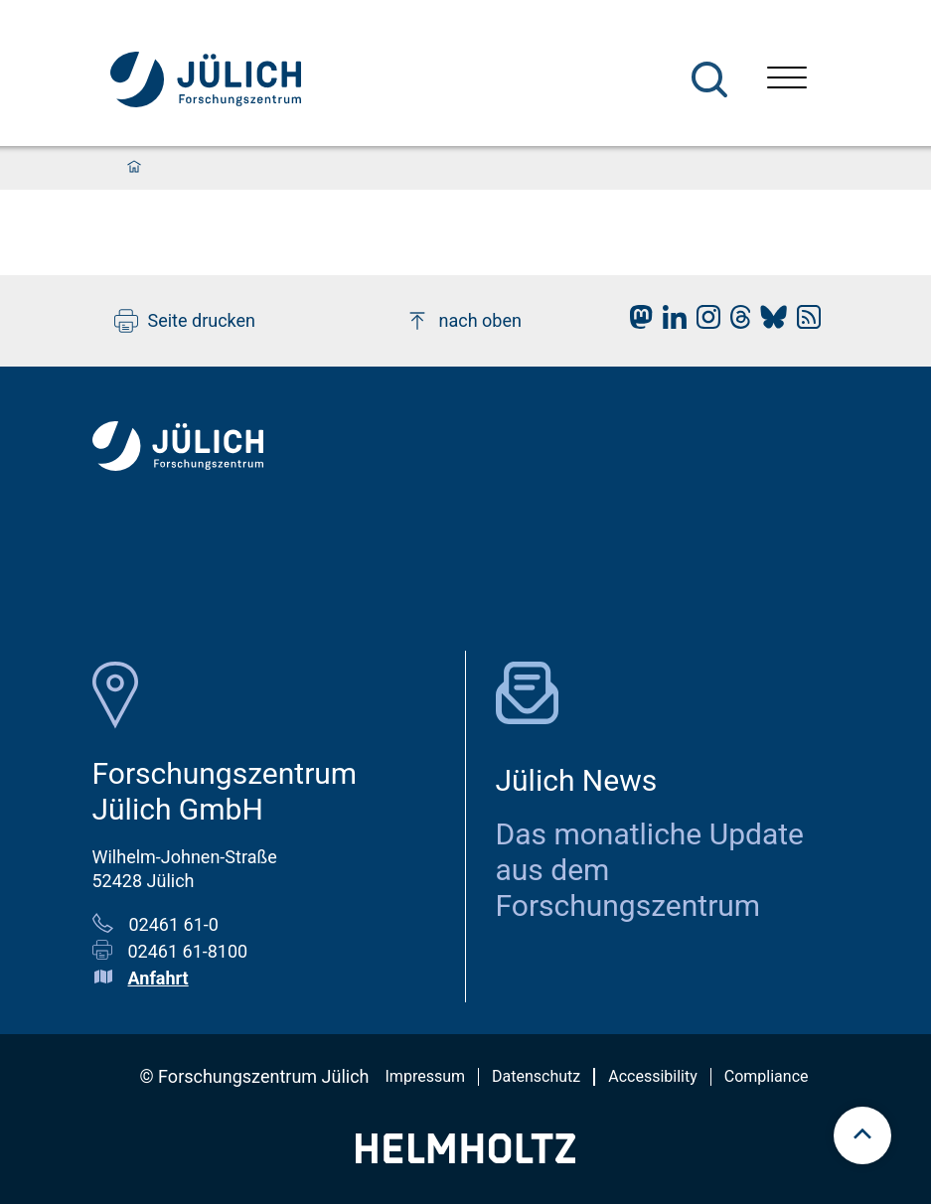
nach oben (463, 321)
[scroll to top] (862, 1135)
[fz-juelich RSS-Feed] (804, 322)
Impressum (426, 1076)
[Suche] (709, 79)
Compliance (766, 1076)
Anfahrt (158, 978)
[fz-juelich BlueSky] (768, 322)
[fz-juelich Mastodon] (636, 322)
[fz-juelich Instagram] (703, 322)
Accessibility (653, 1076)
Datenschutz (536, 1076)
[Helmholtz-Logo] (465, 1156)
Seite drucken (185, 321)
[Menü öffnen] (787, 80)
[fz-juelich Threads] (735, 322)
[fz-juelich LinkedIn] (670, 322)
